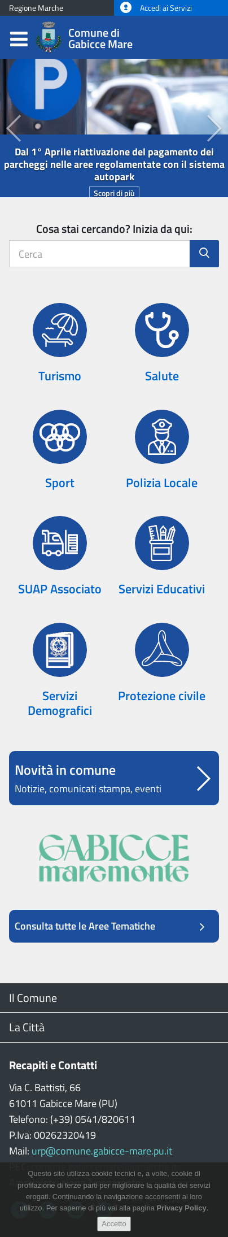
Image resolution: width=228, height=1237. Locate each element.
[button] (5, 128)
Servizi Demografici (60, 703)
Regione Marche (36, 8)
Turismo (59, 375)
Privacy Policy (182, 1215)
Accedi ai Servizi (156, 8)
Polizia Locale (162, 482)
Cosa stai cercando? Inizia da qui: (114, 228)
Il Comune (33, 997)
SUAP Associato (60, 588)
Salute (162, 375)
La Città (27, 1027)
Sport (59, 482)
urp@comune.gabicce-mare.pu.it (102, 1150)
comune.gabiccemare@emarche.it (104, 1166)
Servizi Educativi (162, 588)
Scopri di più (114, 193)
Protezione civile (161, 695)
